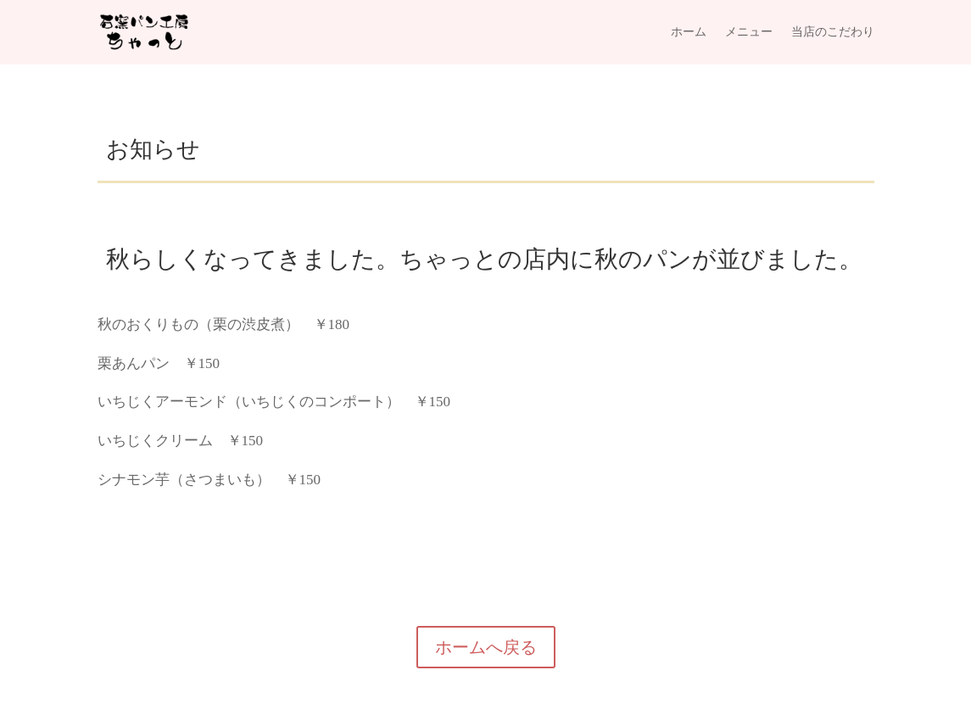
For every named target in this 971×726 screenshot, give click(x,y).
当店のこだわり (832, 31)
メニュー (749, 31)
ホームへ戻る (486, 647)
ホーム (688, 31)
